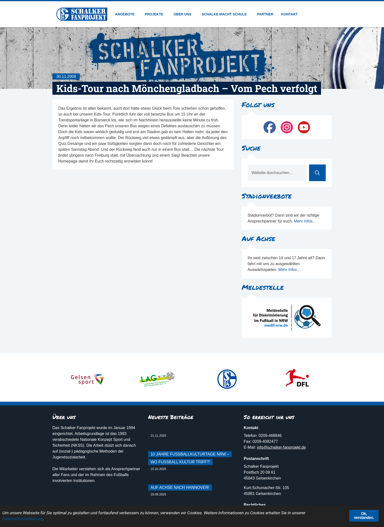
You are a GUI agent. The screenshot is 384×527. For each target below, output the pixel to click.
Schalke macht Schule (225, 14)
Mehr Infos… (305, 221)
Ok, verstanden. (364, 516)
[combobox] (277, 172)
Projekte (155, 14)
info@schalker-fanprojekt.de (281, 447)
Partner (265, 14)
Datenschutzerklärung (22, 518)
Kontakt (289, 14)
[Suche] (317, 172)
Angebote (126, 14)
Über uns (184, 14)
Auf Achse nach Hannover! (180, 487)
